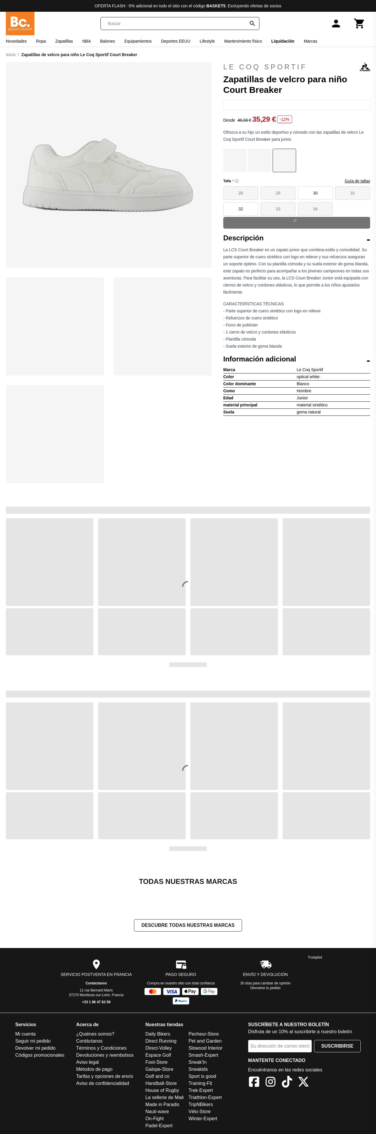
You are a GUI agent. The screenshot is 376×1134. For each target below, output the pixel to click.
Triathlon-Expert (205, 1098)
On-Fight (154, 1119)
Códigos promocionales (39, 1055)
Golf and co (157, 1076)
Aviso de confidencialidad (102, 1083)
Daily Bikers (157, 1034)
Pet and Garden (205, 1041)
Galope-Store (159, 1069)
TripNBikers (201, 1105)
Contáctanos (96, 984)
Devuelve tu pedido (265, 988)
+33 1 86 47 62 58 (96, 1003)
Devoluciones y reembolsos (105, 1055)
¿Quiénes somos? (95, 1034)
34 (315, 209)
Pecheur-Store (204, 1034)
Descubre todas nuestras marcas (187, 925)
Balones (107, 41)
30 (315, 193)
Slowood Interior (206, 1048)
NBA (86, 41)
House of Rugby (162, 1090)
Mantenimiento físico (243, 41)
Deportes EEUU (175, 41)
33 (278, 209)
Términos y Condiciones (101, 1048)
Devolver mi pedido (35, 1048)
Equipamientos (138, 41)
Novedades (16, 41)
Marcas (310, 41)
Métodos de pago (94, 1069)
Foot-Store (156, 1062)
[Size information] (237, 181)
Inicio (11, 54)
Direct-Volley (158, 1048)
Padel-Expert (159, 1126)
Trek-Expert (201, 1090)
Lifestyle (207, 41)
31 (352, 193)
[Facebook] (254, 1083)
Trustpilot (315, 958)
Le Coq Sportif (296, 67)
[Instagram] (270, 1083)
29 (278, 193)
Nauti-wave (157, 1112)
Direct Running (161, 1041)
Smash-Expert (203, 1055)
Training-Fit (200, 1083)
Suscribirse (337, 1046)
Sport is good (202, 1076)
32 (241, 209)
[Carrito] (359, 23)
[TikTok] (287, 1083)
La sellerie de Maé (164, 1098)
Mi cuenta (25, 1034)
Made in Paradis (162, 1105)
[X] (303, 1083)
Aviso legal (87, 1062)
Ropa (41, 41)
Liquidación (283, 41)
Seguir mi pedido (33, 1041)
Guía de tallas (357, 181)
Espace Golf (158, 1055)
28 (241, 193)
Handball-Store (161, 1083)
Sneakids (198, 1069)
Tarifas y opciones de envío (104, 1076)
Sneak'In (198, 1062)
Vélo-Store (200, 1112)
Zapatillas (64, 41)
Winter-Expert (203, 1119)
